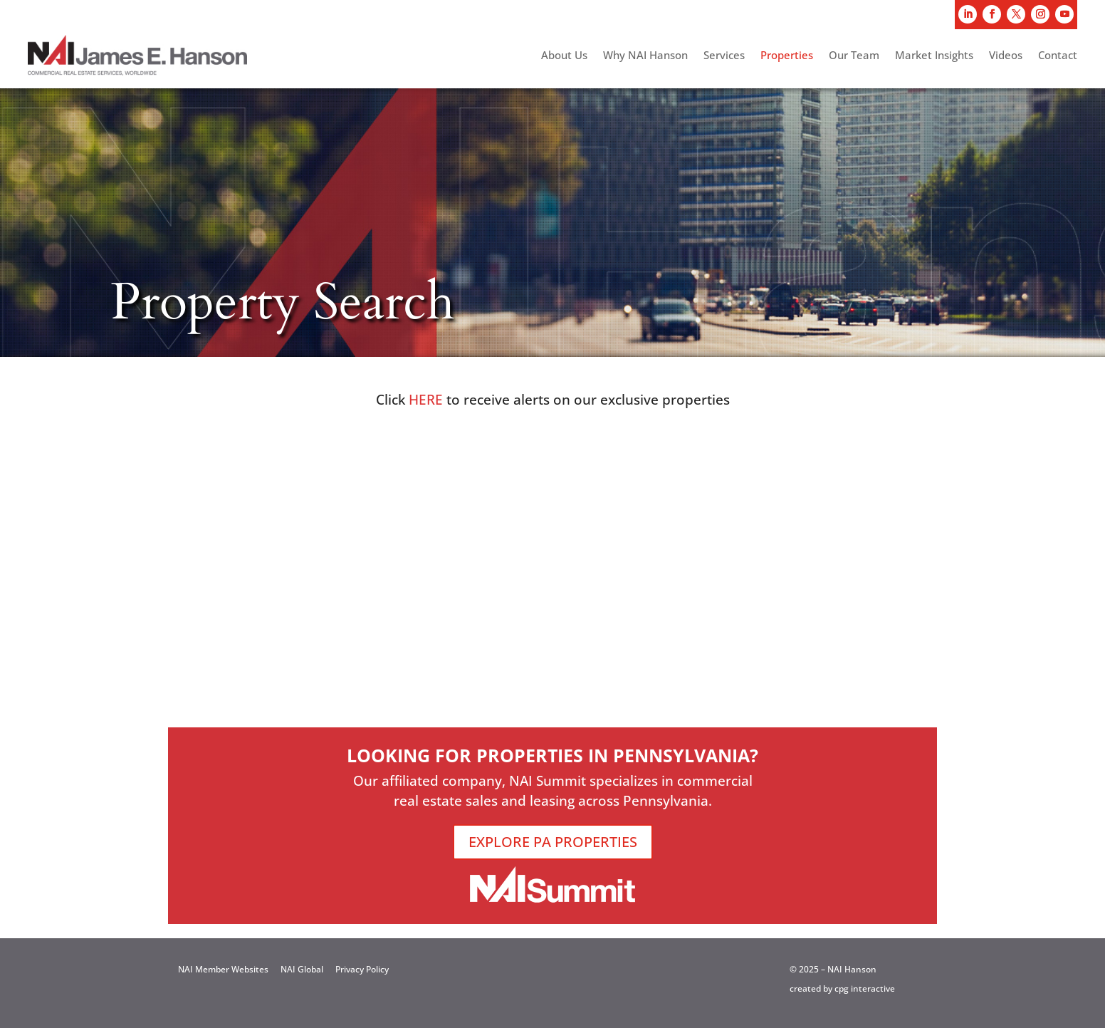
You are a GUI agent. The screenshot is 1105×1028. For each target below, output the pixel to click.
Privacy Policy (362, 969)
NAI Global (302, 969)
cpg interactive (864, 988)
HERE (426, 399)
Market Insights (934, 56)
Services (724, 56)
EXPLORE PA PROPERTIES (552, 841)
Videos (1005, 56)
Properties (786, 56)
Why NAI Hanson (645, 56)
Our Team (854, 56)
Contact (1057, 56)
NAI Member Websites (223, 969)
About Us (564, 56)
